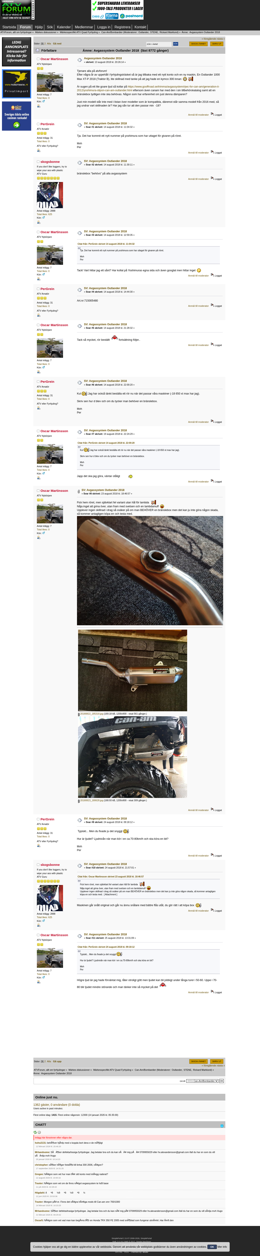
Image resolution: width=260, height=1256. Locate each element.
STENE (154, 32)
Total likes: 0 (43, 98)
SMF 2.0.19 (117, 1242)
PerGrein (47, 124)
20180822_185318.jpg (90, 713)
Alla (49, 43)
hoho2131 (40, 1142)
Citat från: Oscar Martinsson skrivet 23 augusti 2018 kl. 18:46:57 (111, 876)
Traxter (39, 1183)
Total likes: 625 (44, 214)
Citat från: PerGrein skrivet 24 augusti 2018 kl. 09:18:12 (106, 947)
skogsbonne (50, 162)
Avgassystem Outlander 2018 (103, 58)
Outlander (143, 32)
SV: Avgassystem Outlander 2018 (105, 123)
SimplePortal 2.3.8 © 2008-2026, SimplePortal (132, 1238)
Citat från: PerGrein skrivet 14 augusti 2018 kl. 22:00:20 (106, 443)
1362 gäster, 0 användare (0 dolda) (56, 1104)
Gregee (39, 1174)
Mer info (222, 1246)
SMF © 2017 (129, 1242)
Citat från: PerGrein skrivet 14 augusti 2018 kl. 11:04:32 (106, 244)
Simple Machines (143, 1242)
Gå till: (183, 1081)
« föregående (209, 38)
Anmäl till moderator (198, 114)
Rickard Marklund (169, 32)
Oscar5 (39, 1220)
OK (212, 1247)
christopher (41, 1164)
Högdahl (39, 1192)
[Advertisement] (63, 10)
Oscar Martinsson (54, 59)
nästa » (221, 38)
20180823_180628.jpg (90, 800)
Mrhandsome (42, 1152)
